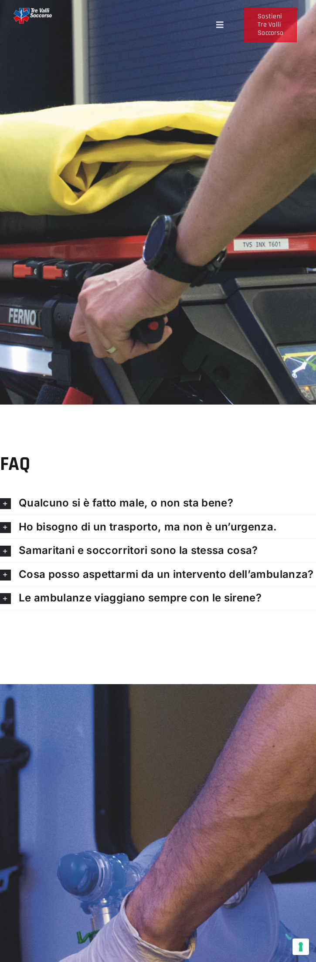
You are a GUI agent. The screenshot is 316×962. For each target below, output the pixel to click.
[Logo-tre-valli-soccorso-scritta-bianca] (32, 15)
